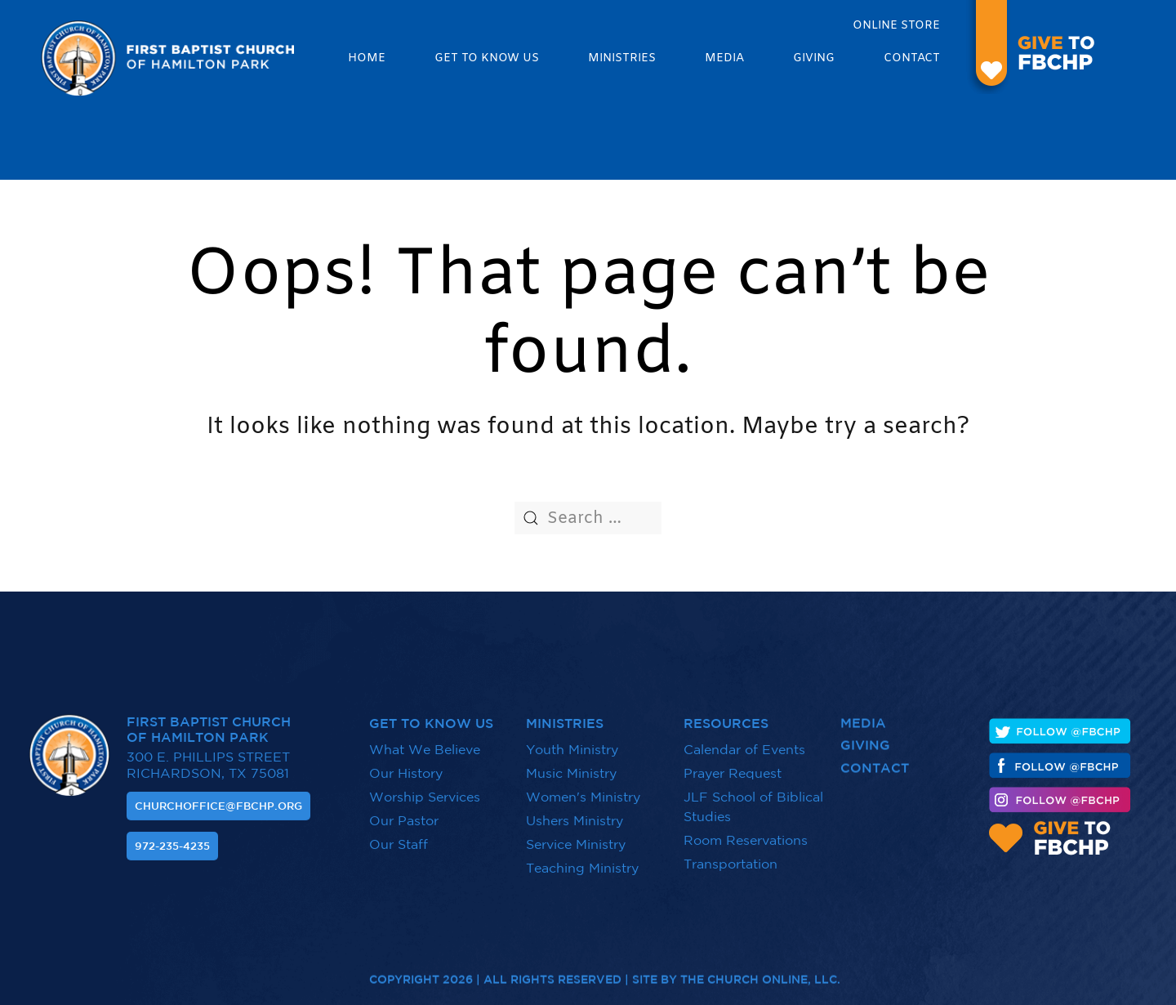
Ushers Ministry (574, 813)
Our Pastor (404, 813)
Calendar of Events (744, 742)
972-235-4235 (172, 839)
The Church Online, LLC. (760, 971)
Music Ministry (571, 765)
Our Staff (398, 836)
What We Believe (424, 742)
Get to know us (486, 58)
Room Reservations (746, 832)
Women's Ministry (583, 789)
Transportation (730, 856)
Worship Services (424, 789)
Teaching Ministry (582, 860)
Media (724, 58)
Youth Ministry (572, 742)
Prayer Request (733, 765)
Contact (912, 58)
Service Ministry (576, 836)
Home (366, 58)
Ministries (622, 58)
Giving (814, 58)
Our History (406, 765)
